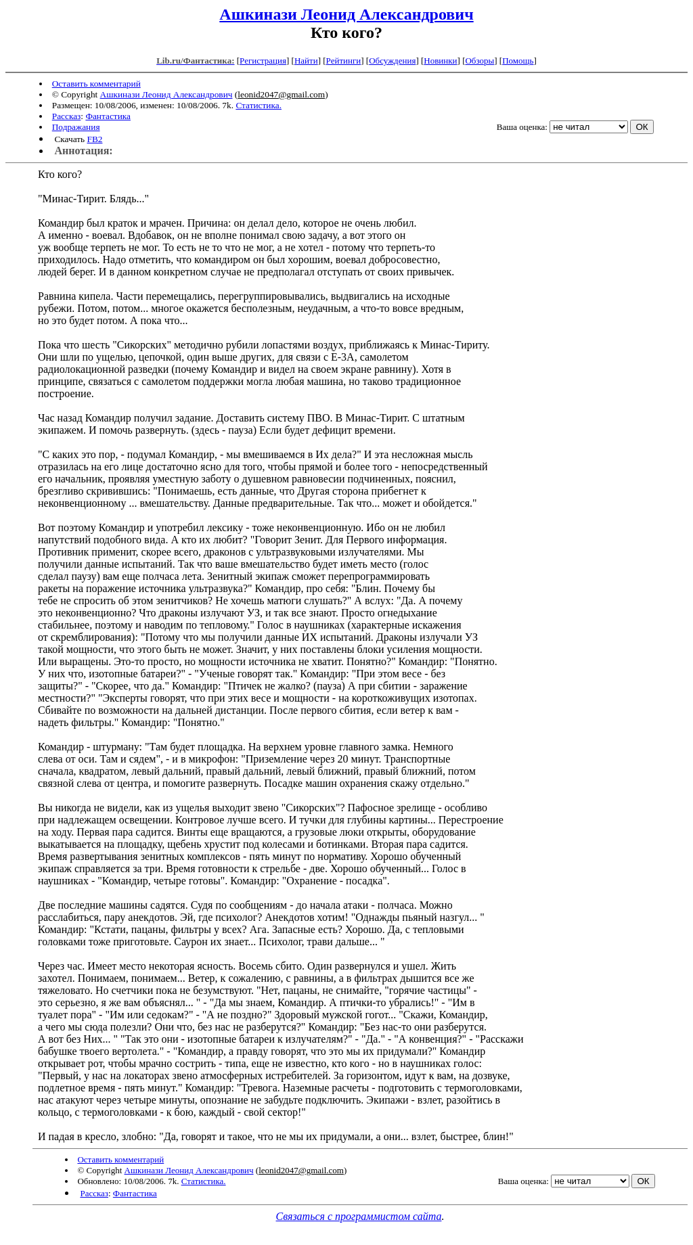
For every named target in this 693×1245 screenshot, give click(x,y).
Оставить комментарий (96, 83)
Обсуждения (392, 60)
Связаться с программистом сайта (359, 1216)
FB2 (94, 139)
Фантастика (108, 116)
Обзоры (479, 60)
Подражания (76, 127)
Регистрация (263, 60)
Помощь (517, 60)
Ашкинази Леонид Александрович (346, 14)
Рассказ (66, 116)
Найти (306, 60)
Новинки (440, 60)
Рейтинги (343, 60)
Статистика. (259, 105)
